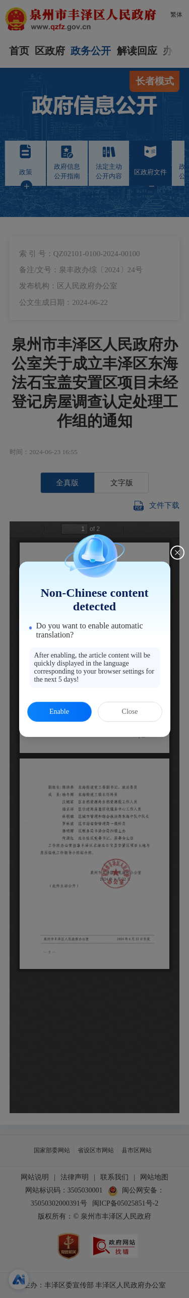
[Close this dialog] (177, 553)
